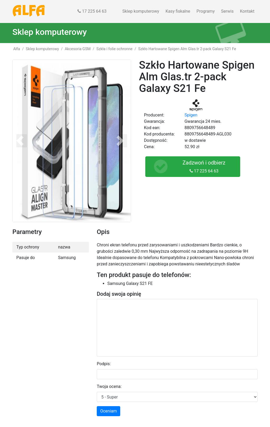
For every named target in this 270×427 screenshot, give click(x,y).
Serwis (227, 11)
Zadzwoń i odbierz (187, 167)
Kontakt (247, 11)
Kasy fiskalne (178, 11)
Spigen (191, 115)
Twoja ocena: (109, 386)
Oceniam (108, 411)
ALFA (28, 11)
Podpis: (104, 363)
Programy (205, 11)
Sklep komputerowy (140, 11)
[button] (21, 141)
